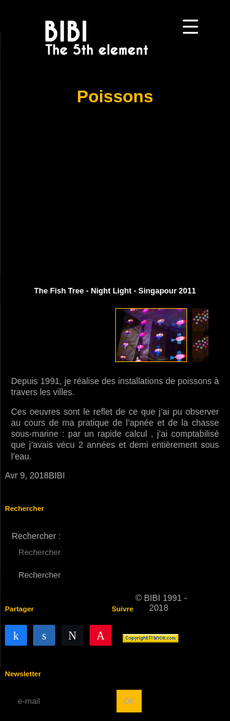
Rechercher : (36, 536)
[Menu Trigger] (190, 26)
